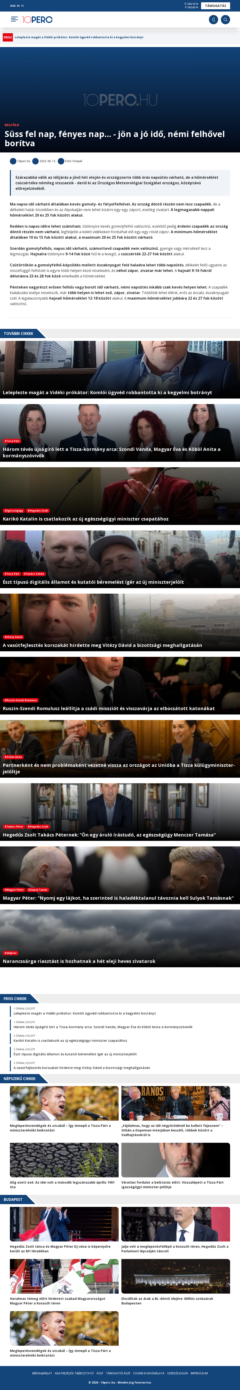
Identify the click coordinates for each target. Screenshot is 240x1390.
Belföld (12, 125)
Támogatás (215, 5)
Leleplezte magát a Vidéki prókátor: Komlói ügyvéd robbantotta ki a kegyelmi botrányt (79, 37)
